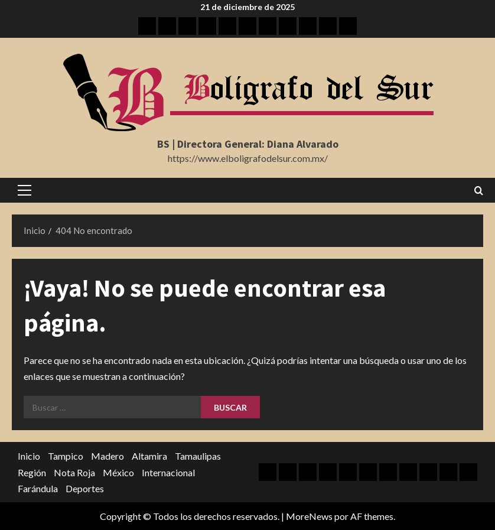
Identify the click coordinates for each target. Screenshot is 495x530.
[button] (24, 190)
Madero (107, 455)
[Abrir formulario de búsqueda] (478, 189)
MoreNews (309, 516)
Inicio (29, 455)
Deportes (85, 488)
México (118, 472)
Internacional (168, 472)
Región (32, 472)
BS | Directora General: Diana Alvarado (247, 144)
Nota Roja (74, 472)
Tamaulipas (198, 455)
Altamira (149, 455)
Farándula (38, 488)
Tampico (65, 455)
